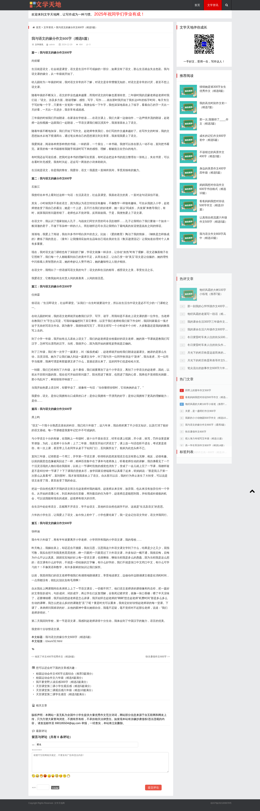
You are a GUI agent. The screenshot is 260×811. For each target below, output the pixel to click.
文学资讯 (212, 5)
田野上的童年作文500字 (198, 434)
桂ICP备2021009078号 (221, 803)
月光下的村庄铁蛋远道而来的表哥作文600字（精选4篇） (222, 405)
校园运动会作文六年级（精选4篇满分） (58, 677)
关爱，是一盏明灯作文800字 (200, 455)
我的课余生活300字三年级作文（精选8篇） (214, 374)
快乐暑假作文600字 (158, 656)
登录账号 (39, 749)
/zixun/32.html (53, 641)
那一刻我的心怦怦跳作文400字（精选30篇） (214, 359)
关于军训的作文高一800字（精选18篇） (207, 496)
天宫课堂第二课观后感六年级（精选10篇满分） (63, 690)
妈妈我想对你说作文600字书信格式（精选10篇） (213, 194)
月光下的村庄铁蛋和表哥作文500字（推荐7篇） (216, 413)
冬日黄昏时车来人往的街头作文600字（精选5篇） (218, 397)
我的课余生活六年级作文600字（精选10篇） (214, 382)
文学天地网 (59, 803)
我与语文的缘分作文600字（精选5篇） (77, 27)
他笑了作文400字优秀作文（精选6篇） (54, 656)
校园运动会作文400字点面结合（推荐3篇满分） (63, 673)
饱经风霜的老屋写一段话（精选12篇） (211, 367)
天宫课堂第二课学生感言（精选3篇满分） (59, 694)
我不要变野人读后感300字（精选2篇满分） (60, 681)
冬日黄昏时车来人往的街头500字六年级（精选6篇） (219, 390)
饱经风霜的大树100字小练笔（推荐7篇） (207, 448)
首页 (197, 5)
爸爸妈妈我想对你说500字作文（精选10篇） (212, 210)
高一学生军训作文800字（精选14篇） (205, 489)
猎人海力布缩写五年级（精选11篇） (204, 482)
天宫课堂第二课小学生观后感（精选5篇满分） (62, 686)
